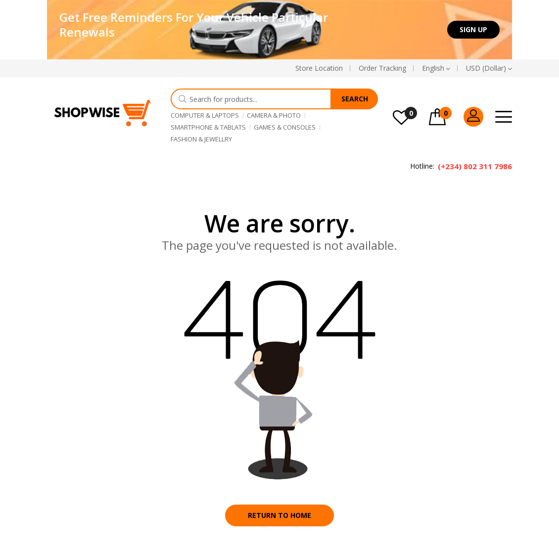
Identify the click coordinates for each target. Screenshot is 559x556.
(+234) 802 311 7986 (475, 166)
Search (354, 98)
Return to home (279, 515)
